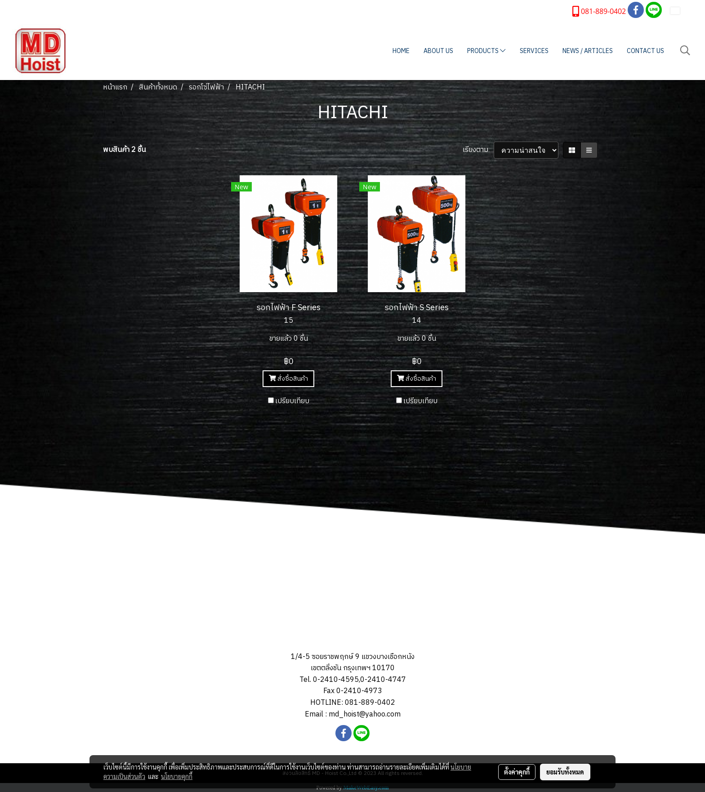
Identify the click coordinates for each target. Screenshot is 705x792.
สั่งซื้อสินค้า (288, 379)
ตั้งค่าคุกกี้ (517, 772)
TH (681, 10)
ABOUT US (438, 51)
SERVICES (534, 51)
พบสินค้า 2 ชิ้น (124, 150)
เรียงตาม (478, 150)
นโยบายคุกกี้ (176, 776)
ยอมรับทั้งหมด (565, 772)
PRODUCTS (486, 51)
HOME (401, 51)
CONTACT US (645, 51)
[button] (685, 50)
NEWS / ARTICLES (587, 51)
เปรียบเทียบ (292, 401)
